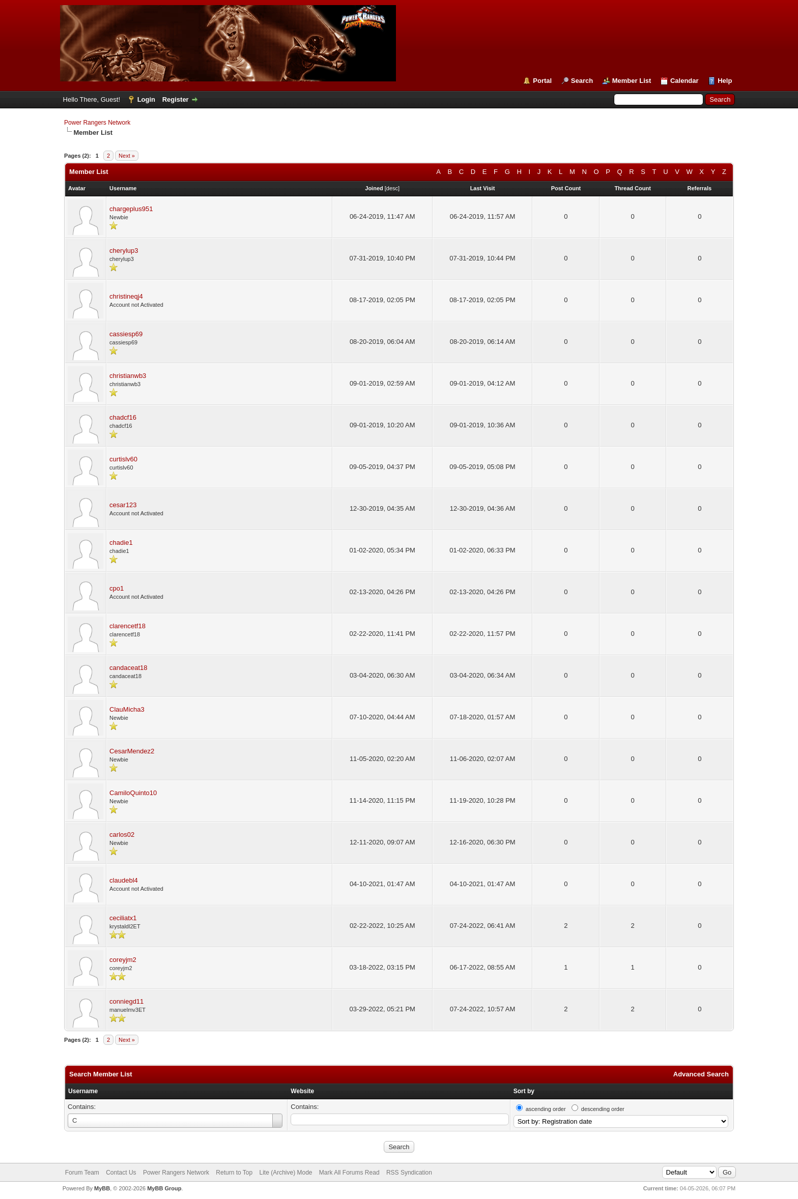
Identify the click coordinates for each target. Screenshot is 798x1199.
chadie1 (121, 542)
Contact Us (121, 1172)
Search (582, 80)
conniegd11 (126, 1001)
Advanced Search (701, 1074)
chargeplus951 (131, 209)
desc (392, 188)
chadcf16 (122, 417)
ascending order (546, 1109)
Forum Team (82, 1172)
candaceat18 (128, 667)
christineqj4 (126, 296)
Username (83, 1091)
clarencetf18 (127, 626)
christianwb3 (127, 375)
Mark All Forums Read (349, 1172)
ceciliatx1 (122, 918)
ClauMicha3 (127, 709)
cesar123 (122, 505)
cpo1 (116, 588)
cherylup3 (123, 250)
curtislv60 (123, 459)
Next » (127, 156)
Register (175, 99)
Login (146, 99)
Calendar (684, 80)
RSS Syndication (409, 1172)
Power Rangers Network (97, 122)
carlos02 (121, 834)
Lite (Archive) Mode (285, 1172)
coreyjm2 (122, 959)
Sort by (524, 1091)
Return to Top (234, 1172)
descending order (602, 1109)
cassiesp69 (125, 334)
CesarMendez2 (131, 751)
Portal (542, 80)
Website (302, 1091)
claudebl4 (123, 880)
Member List (631, 80)
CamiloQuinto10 (133, 793)
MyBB (102, 1188)
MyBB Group (164, 1188)
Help (725, 80)
